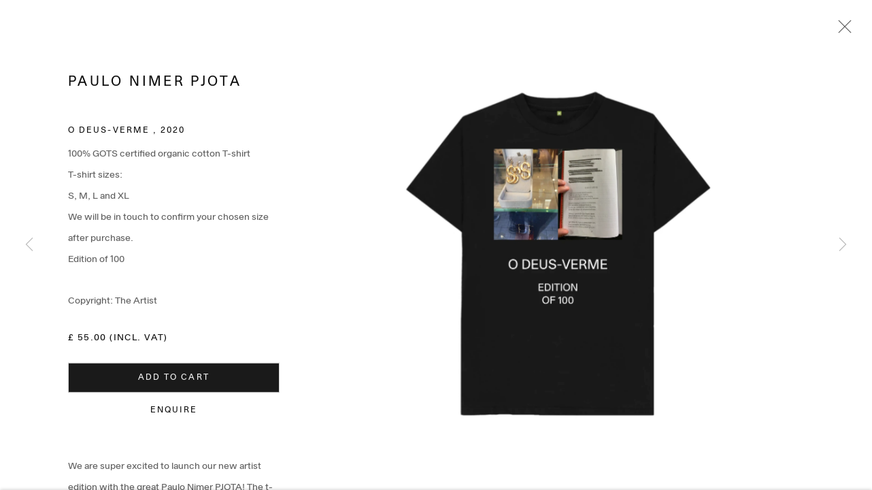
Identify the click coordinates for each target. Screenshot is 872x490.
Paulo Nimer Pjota (154, 84)
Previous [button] (29, 245)
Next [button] (843, 245)
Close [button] (841, 30)
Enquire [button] (174, 412)
